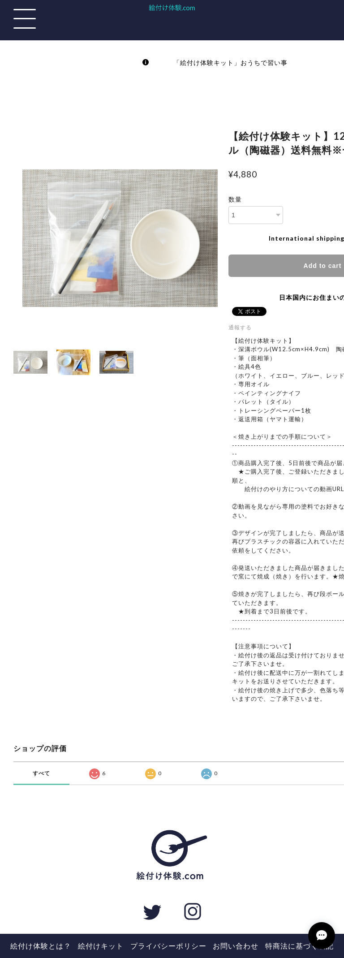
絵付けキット (101, 945)
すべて (41, 773)
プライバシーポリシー (168, 945)
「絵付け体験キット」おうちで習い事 (220, 62)
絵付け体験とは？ (40, 945)
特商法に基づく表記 (299, 945)
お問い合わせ (235, 945)
